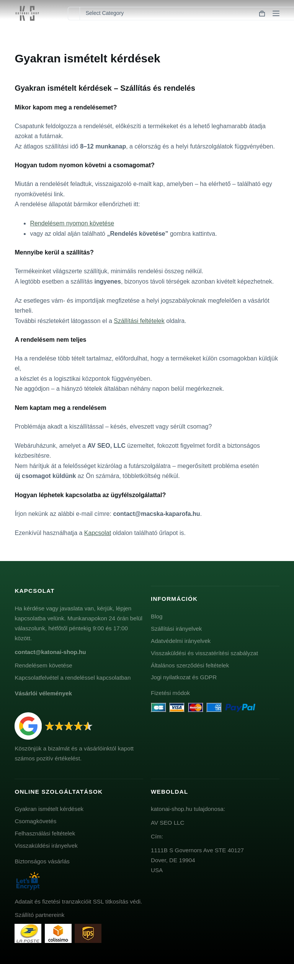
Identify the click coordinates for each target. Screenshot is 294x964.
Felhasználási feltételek (45, 833)
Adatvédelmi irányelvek (181, 641)
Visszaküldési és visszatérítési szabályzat (204, 653)
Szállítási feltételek (139, 321)
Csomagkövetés (35, 821)
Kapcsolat (97, 533)
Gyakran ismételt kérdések (49, 809)
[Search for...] (74, 13)
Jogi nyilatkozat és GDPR (184, 677)
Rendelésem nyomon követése (72, 223)
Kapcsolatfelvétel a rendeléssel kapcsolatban (73, 677)
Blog (156, 616)
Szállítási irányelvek (176, 628)
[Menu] (276, 13)
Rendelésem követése (43, 665)
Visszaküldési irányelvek (46, 845)
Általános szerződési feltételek (190, 665)
